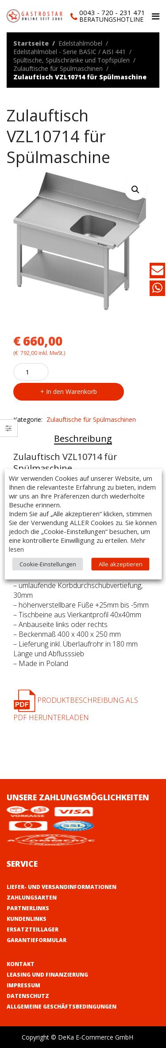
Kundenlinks (26, 919)
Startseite (31, 43)
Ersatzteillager (32, 929)
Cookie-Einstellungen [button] (47, 564)
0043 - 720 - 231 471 (112, 12)
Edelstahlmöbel (80, 43)
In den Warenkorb (71, 391)
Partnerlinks (28, 908)
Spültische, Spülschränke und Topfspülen (71, 60)
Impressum (23, 985)
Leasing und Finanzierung (47, 974)
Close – (8, 431)
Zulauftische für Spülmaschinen (58, 68)
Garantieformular (36, 940)
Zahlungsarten (32, 897)
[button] (135, 189)
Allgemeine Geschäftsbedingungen (61, 1006)
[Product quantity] (31, 372)
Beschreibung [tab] (83, 438)
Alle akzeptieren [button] (121, 564)
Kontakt (21, 964)
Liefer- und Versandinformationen (61, 887)
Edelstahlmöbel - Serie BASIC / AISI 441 (69, 51)
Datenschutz (28, 996)
